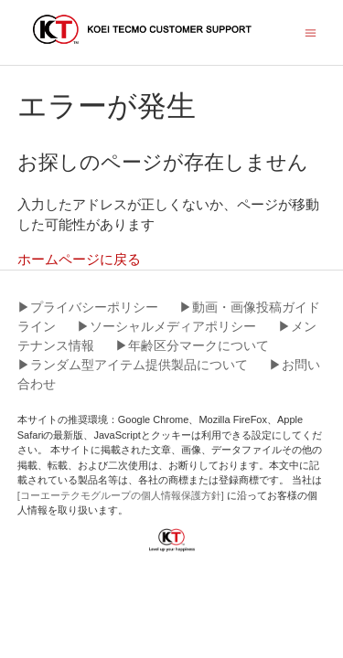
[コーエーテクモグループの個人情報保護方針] (122, 495)
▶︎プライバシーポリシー (87, 307)
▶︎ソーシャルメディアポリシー (166, 326)
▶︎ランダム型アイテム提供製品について (132, 364)
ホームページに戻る (79, 259)
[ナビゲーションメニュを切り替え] (310, 31)
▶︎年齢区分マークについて (192, 345)
